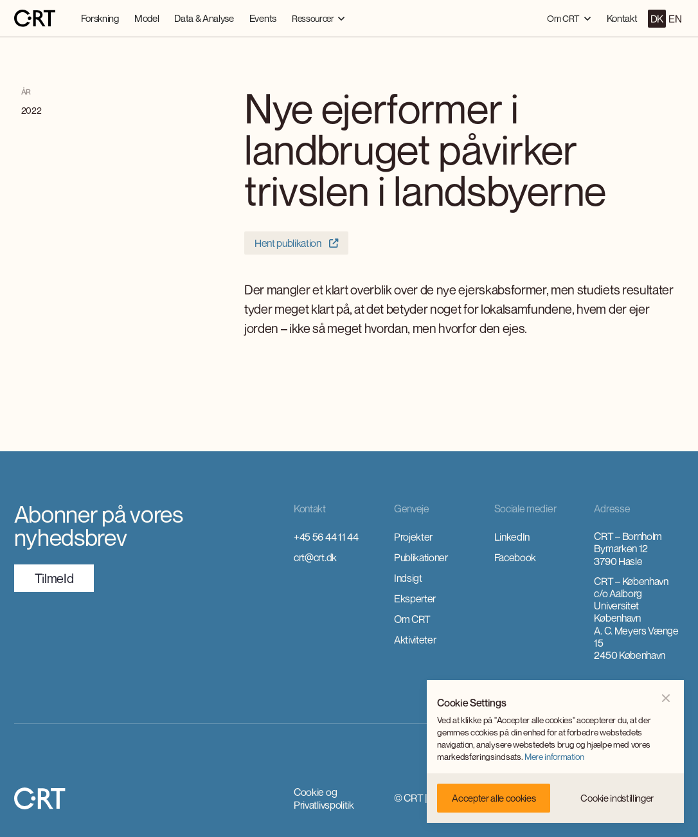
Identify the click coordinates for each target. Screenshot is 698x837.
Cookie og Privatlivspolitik (324, 798)
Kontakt (622, 18)
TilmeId (54, 578)
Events (262, 18)
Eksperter (415, 598)
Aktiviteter (415, 639)
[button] (318, 18)
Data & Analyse (204, 18)
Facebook (515, 557)
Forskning (100, 18)
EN (674, 18)
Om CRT (412, 619)
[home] (34, 19)
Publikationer (421, 557)
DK (656, 18)
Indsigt (408, 578)
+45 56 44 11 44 (326, 536)
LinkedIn (512, 536)
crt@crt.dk (315, 557)
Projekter (413, 536)
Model (146, 18)
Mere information (554, 757)
